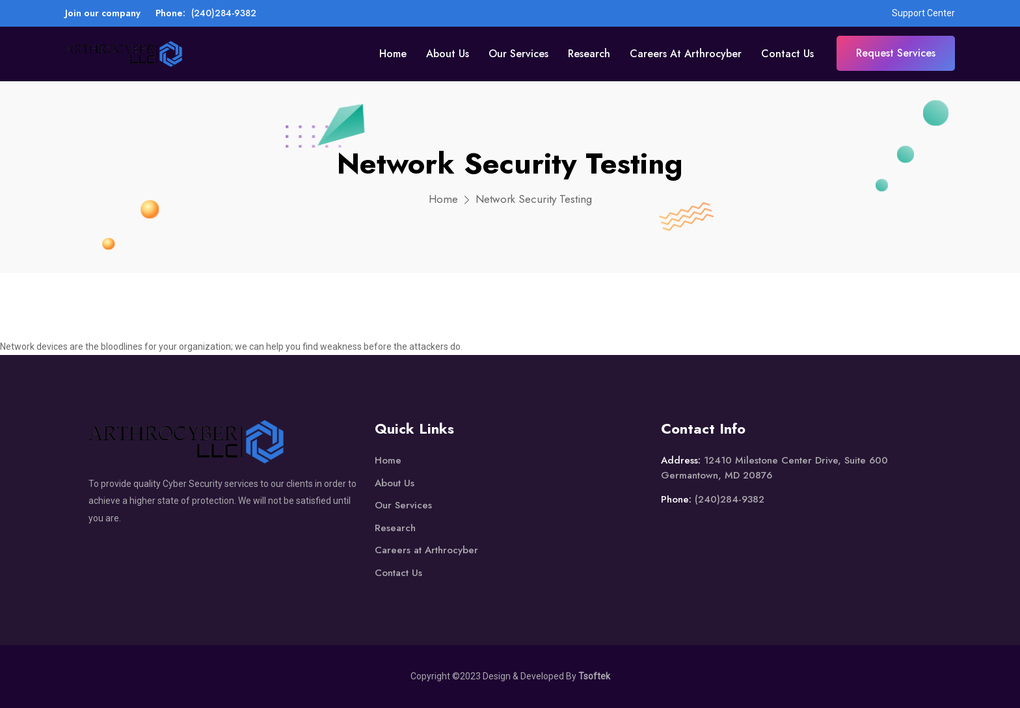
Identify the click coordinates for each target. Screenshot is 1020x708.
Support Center (923, 13)
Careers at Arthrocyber (686, 53)
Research (589, 53)
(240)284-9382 (223, 13)
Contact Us (787, 53)
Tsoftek (594, 676)
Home (393, 53)
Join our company (103, 13)
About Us (447, 53)
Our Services (518, 53)
